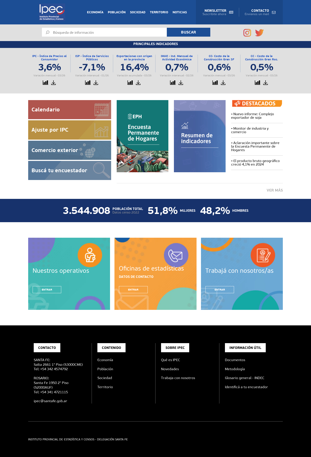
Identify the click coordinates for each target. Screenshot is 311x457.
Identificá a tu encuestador (246, 387)
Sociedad (138, 12)
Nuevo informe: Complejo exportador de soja (252, 116)
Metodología (235, 369)
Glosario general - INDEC (244, 378)
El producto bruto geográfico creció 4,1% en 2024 (255, 162)
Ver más (275, 190)
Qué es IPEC (170, 360)
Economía (95, 12)
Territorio (159, 12)
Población (117, 12)
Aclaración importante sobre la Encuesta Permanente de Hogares (255, 146)
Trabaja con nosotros (178, 378)
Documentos (235, 360)
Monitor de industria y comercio (250, 130)
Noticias (180, 12)
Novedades (170, 369)
